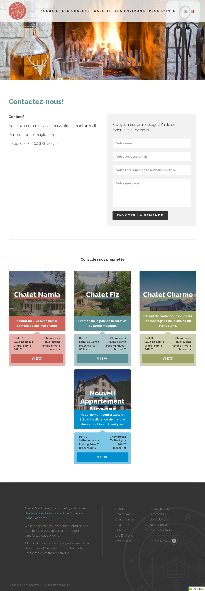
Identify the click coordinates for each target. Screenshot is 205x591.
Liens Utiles (157, 519)
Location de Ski (160, 508)
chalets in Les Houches (41, 513)
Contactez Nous (161, 530)
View (37, 358)
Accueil (49, 11)
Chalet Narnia (124, 514)
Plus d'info (162, 11)
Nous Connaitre (160, 525)
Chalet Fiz (122, 525)
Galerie (102, 11)
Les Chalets (76, 11)
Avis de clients (125, 541)
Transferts (157, 514)
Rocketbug (35, 585)
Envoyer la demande (140, 215)
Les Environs (130, 11)
